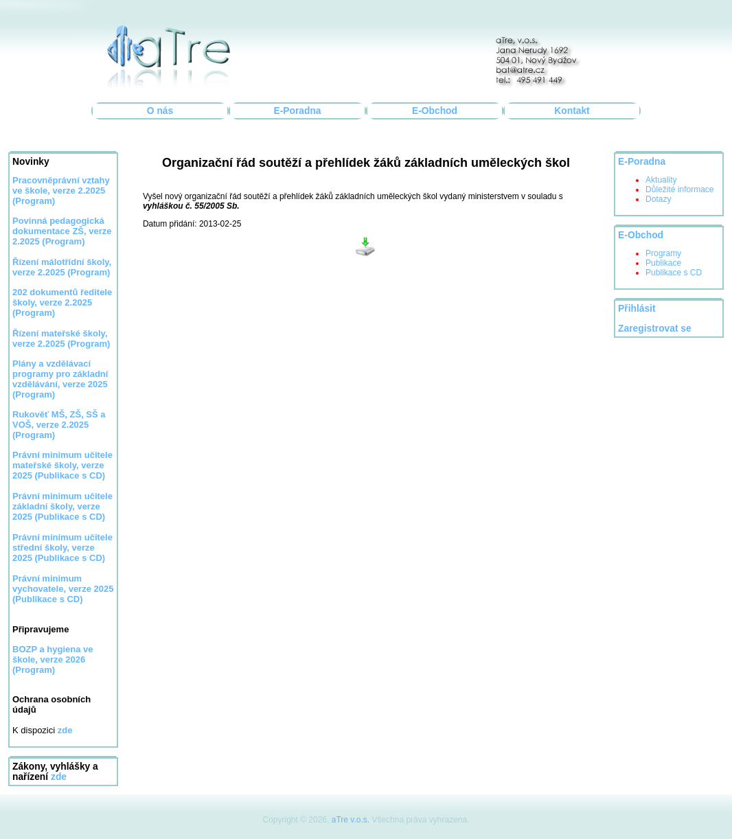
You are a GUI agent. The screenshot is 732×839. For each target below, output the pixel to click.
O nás (160, 111)
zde (59, 777)
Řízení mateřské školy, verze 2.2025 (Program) (61, 338)
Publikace (663, 263)
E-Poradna (297, 111)
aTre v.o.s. (350, 820)
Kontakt (571, 111)
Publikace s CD (673, 272)
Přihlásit (636, 308)
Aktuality (660, 180)
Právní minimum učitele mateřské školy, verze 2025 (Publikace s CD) (62, 465)
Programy (663, 253)
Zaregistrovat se (654, 328)
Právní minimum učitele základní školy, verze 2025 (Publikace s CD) (62, 506)
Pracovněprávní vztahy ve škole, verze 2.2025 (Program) (61, 190)
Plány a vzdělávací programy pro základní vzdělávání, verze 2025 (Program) (60, 379)
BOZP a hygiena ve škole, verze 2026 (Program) (52, 659)
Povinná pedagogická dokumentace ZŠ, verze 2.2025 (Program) (62, 231)
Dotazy (658, 199)
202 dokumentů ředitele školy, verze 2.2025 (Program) (62, 302)
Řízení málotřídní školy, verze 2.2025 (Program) (61, 267)
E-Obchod (434, 111)
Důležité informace (679, 189)
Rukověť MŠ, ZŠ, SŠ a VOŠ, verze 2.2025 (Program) (59, 424)
